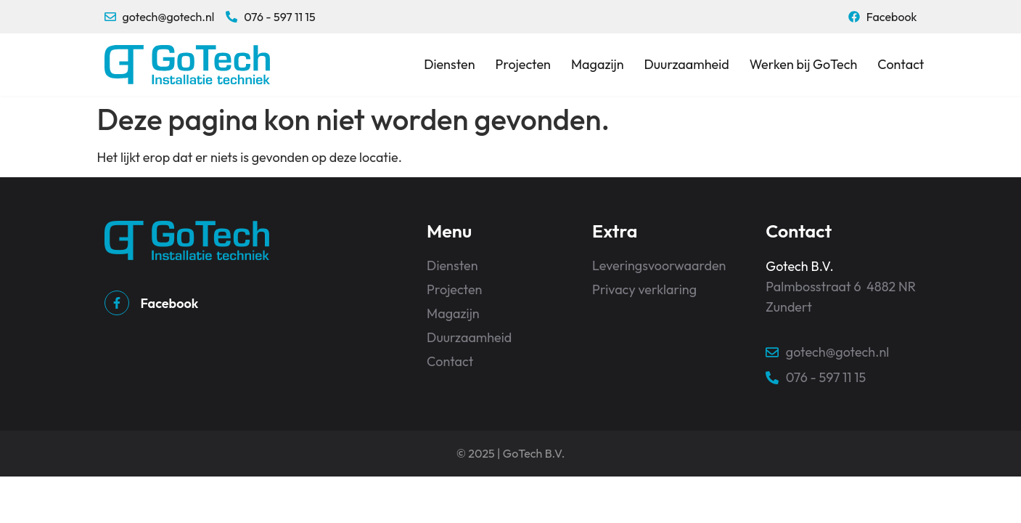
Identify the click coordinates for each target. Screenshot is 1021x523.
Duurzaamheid (686, 64)
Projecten (523, 64)
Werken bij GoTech (804, 64)
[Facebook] (116, 303)
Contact (900, 64)
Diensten (449, 64)
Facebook (170, 303)
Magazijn (597, 64)
